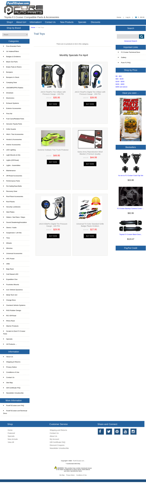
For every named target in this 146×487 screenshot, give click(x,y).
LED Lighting (9, 150)
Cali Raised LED (10, 274)
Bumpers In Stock (11, 77)
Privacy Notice (10, 367)
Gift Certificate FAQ (11, 388)
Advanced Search (130, 41)
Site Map (8, 383)
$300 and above (121, 87)
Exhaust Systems (11, 103)
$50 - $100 (119, 79)
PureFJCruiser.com (78, 460)
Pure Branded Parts (12, 46)
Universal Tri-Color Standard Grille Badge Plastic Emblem (90, 225)
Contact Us (50, 22)
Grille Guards (9, 129)
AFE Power (9, 259)
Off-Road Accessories (12, 176)
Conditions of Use (11, 372)
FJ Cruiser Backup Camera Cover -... (130, 208)
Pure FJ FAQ (124, 62)
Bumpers (8, 72)
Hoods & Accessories (12, 139)
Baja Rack (8, 269)
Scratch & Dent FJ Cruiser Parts (14, 332)
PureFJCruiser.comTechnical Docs (15, 412)
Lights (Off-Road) (11, 160)
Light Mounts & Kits (11, 155)
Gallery (122, 57)
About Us (20, 22)
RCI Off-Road (9, 316)
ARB (6, 264)
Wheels (7, 243)
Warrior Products (10, 326)
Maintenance (9, 170)
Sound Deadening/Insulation (15, 222)
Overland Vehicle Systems (14, 305)
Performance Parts (11, 181)
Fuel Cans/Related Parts (13, 119)
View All (11, 442)
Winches (8, 248)
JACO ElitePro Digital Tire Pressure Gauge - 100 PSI (53, 225)
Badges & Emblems (12, 56)
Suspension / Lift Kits (12, 233)
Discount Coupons (57, 445)
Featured (11, 433)
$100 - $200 (120, 81)
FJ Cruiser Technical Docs (129, 52)
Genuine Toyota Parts (12, 124)
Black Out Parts (10, 62)
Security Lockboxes (11, 207)
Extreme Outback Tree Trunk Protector (53, 150)
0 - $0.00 (139, 17)
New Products (66, 22)
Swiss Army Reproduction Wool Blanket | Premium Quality (90, 153)
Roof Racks (9, 202)
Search (130, 28)
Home (119, 17)
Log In (128, 17)
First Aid (7, 113)
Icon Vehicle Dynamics (13, 290)
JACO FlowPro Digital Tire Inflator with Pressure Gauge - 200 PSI (90, 93)
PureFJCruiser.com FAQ (13, 405)
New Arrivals (13, 439)
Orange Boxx (9, 300)
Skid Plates (8, 212)
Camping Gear (10, 82)
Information (35, 22)
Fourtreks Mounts (11, 284)
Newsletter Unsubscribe (13, 393)
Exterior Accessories (12, 108)
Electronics (8, 98)
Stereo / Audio (10, 227)
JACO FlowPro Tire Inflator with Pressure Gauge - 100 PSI (53, 93)
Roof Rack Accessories (13, 196)
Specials (82, 22)
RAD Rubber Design (12, 310)
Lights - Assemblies (11, 165)
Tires (6, 238)
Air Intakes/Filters (11, 51)
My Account (54, 439)
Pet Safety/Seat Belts (12, 186)
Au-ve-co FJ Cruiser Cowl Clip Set (130, 175)
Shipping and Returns (58, 430)
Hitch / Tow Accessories (13, 134)
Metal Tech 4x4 (10, 295)
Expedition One (10, 279)
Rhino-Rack (9, 321)
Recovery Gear (10, 191)
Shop (9, 22)
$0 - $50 (119, 76)
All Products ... (10, 344)
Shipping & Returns (11, 362)
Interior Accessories (12, 145)
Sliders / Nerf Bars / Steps (14, 217)
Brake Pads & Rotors (12, 67)
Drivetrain (8, 93)
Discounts (95, 22)
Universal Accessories (12, 253)
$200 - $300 (120, 84)
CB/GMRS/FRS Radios (13, 88)
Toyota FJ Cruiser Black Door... (130, 234)
